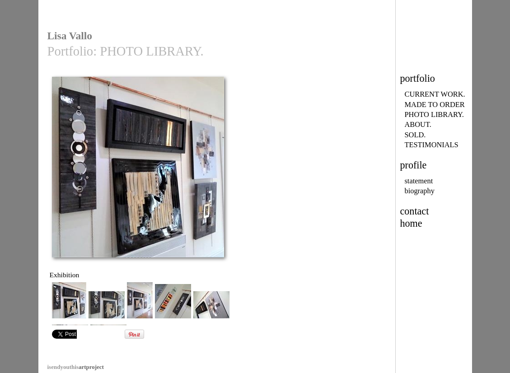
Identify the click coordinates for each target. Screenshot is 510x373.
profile (413, 165)
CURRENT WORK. (435, 94)
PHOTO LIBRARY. (434, 114)
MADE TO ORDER (435, 104)
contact (414, 211)
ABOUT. (418, 124)
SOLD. (415, 135)
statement (419, 181)
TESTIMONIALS (432, 144)
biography (420, 190)
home (411, 223)
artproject (75, 367)
